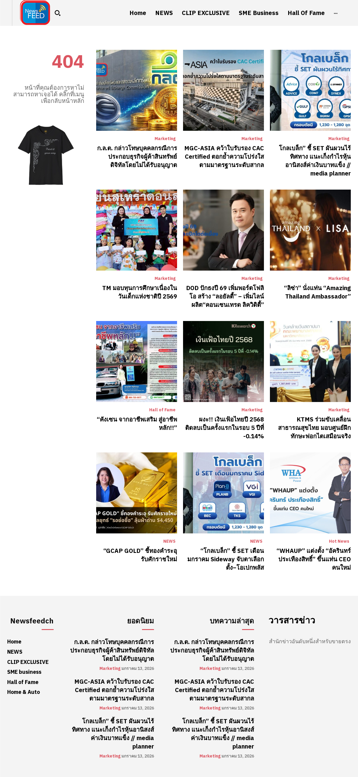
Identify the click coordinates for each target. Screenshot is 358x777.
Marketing (165, 139)
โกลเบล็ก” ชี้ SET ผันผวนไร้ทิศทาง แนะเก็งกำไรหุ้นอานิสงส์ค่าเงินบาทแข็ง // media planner (315, 161)
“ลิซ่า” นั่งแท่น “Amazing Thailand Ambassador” (317, 292)
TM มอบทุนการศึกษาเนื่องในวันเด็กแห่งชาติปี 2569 (139, 292)
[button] (57, 13)
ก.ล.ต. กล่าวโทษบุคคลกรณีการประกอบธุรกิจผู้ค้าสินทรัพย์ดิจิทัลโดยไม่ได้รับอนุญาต (137, 157)
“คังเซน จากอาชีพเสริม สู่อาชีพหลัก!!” (137, 423)
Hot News (339, 541)
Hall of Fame (162, 410)
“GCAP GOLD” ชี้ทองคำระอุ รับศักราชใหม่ (140, 555)
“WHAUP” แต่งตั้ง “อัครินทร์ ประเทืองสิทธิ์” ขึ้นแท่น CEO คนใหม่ (314, 559)
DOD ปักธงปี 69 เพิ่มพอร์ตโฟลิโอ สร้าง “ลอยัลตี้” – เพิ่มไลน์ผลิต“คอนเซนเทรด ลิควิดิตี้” (225, 296)
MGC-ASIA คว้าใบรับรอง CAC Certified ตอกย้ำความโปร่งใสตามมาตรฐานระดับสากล (224, 157)
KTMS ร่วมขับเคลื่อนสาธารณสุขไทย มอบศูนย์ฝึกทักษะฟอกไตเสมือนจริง (314, 428)
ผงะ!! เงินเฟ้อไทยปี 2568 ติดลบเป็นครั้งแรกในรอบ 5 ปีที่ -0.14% (224, 428)
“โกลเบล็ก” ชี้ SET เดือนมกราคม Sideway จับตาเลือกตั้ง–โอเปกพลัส (225, 559)
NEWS (169, 541)
